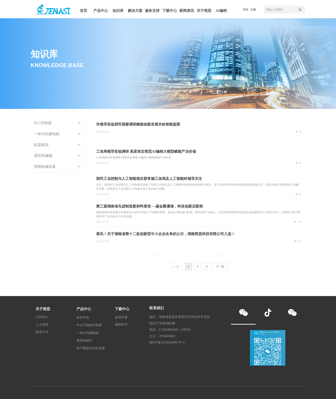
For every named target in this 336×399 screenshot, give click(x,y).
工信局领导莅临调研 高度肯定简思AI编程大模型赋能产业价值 (146, 151)
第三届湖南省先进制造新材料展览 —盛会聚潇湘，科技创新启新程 (149, 206)
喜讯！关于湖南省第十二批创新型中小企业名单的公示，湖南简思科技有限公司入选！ (165, 234)
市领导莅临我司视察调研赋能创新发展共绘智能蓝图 (138, 124)
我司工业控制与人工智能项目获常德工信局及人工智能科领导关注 (149, 179)
